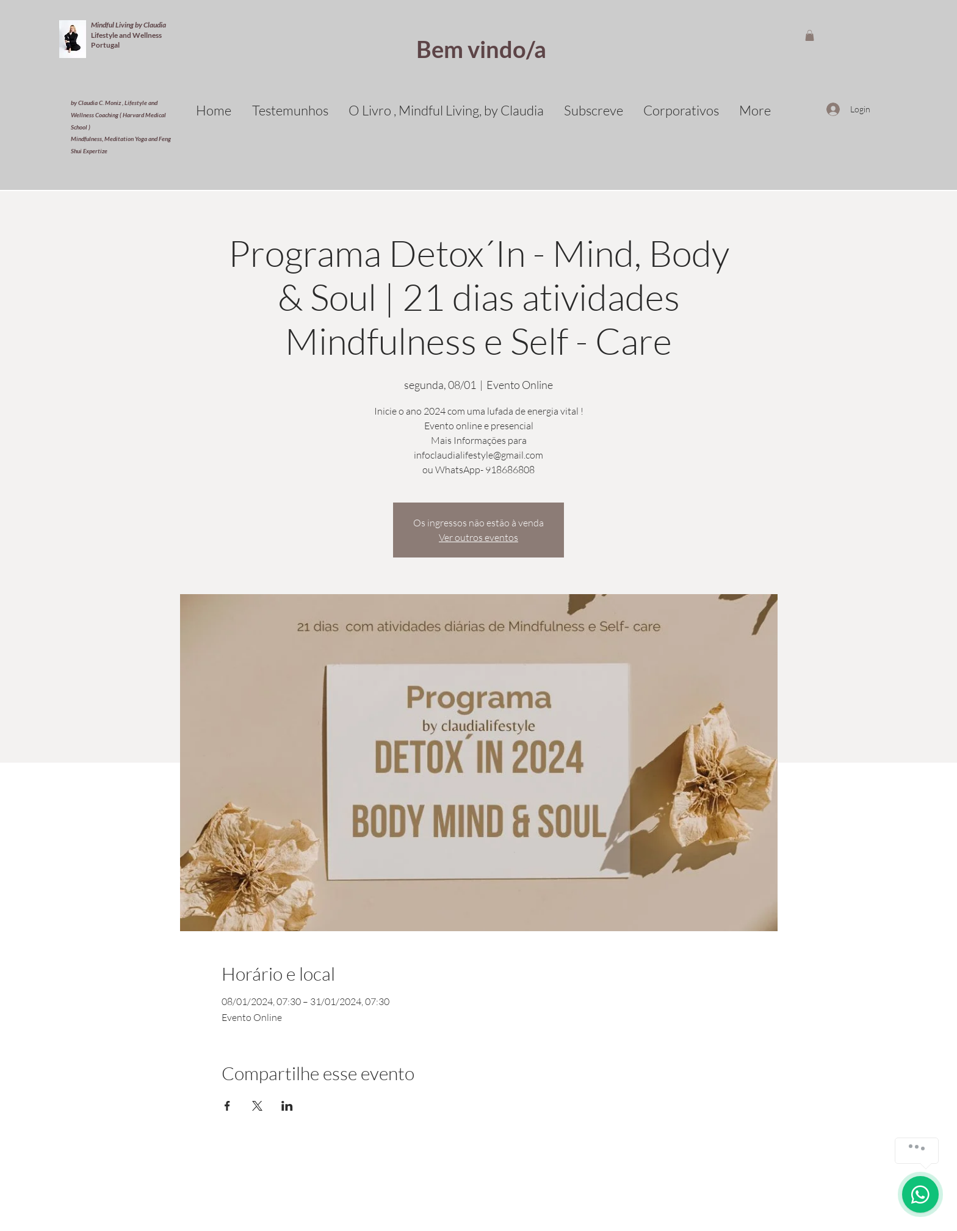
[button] (809, 35)
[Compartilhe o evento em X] (257, 1106)
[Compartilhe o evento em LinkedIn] (287, 1106)
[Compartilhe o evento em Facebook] (227, 1106)
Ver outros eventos (478, 537)
